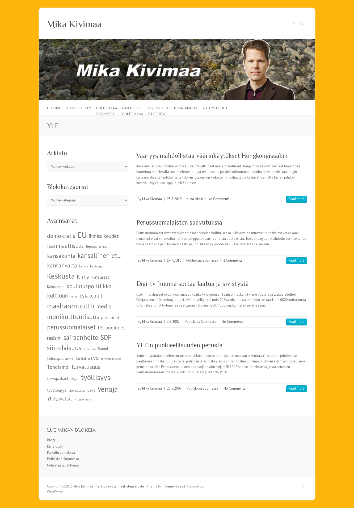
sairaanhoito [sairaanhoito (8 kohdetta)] (81, 337)
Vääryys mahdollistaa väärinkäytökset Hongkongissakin (212, 155)
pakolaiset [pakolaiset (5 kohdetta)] (110, 317)
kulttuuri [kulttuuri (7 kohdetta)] (58, 295)
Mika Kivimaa (74, 24)
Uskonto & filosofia (158, 110)
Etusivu (54, 108)
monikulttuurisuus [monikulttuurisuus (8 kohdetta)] (73, 316)
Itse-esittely (79, 108)
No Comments (219, 199)
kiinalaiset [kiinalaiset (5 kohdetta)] (100, 277)
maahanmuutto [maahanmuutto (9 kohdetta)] (70, 305)
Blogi (51, 440)
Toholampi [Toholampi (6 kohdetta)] (58, 367)
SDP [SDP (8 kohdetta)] (106, 337)
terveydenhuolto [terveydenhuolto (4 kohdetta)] (111, 359)
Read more (297, 199)
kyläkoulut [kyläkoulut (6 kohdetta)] (91, 295)
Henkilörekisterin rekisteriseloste (119, 486)
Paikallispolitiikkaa (61, 452)
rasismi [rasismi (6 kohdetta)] (54, 338)
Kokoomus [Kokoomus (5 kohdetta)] (55, 286)
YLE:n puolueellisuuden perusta (179, 345)
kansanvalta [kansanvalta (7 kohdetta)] (62, 265)
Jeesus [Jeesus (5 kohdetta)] (91, 246)
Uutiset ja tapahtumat (63, 465)
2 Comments (232, 260)
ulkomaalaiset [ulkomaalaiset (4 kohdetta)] (77, 391)
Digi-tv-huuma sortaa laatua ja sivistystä (192, 283)
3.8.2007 (173, 321)
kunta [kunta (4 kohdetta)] (74, 296)
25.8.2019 (174, 199)
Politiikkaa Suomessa (106, 110)
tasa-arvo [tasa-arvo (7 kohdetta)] (87, 357)
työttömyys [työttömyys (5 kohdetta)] (56, 390)
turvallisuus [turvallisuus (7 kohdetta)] (85, 366)
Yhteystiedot (215, 108)
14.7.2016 (174, 260)
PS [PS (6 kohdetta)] (100, 327)
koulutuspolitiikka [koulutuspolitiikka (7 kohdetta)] (89, 286)
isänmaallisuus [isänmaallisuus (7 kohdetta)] (65, 245)
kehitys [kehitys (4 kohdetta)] (83, 266)
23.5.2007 (174, 388)
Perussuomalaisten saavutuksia (179, 222)
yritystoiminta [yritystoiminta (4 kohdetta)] (83, 399)
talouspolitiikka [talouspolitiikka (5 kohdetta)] (60, 358)
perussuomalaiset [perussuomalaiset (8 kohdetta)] (71, 327)
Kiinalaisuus (185, 108)
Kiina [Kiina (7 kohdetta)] (83, 276)
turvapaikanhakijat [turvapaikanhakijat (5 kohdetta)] (63, 378)
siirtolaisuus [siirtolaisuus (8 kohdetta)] (64, 348)
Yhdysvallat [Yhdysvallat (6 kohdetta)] (59, 398)
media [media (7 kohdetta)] (104, 306)
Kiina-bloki (195, 199)
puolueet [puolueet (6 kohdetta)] (115, 327)
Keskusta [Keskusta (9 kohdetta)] (61, 275)
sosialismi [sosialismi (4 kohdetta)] (89, 349)
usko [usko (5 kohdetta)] (91, 390)
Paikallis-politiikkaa (132, 110)
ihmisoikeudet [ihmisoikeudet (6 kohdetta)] (104, 236)
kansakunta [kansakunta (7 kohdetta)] (61, 255)
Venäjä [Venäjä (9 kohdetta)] (108, 389)
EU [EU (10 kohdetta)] (82, 235)
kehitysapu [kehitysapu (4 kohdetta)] (96, 266)
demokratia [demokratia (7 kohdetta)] (61, 235)
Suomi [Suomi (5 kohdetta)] (103, 348)
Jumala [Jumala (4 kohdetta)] (103, 247)
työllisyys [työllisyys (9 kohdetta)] (95, 377)
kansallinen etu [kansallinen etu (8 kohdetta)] (99, 255)
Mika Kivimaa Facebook (294, 23)
